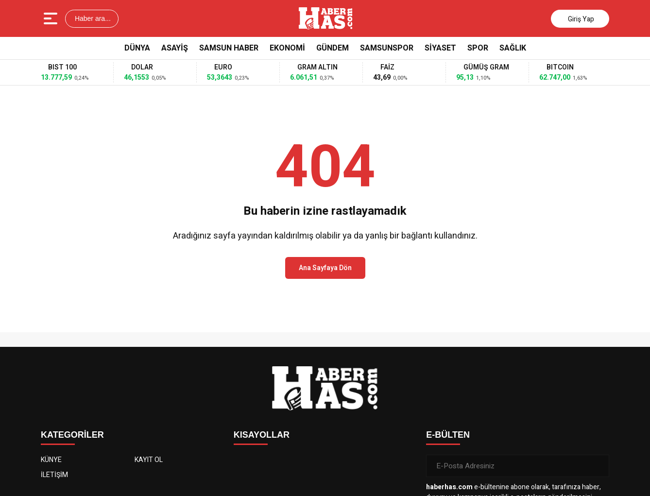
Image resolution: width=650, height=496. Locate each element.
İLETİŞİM (54, 475)
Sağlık (512, 48)
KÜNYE (51, 460)
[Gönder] (598, 466)
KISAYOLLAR (262, 435)
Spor (477, 48)
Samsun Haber (228, 48)
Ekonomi (287, 48)
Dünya (137, 48)
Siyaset (440, 48)
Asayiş (174, 48)
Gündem (332, 48)
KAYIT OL (149, 460)
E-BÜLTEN (448, 435)
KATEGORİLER (72, 435)
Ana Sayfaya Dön (325, 268)
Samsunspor (386, 48)
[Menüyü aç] (52, 18)
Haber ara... (92, 18)
